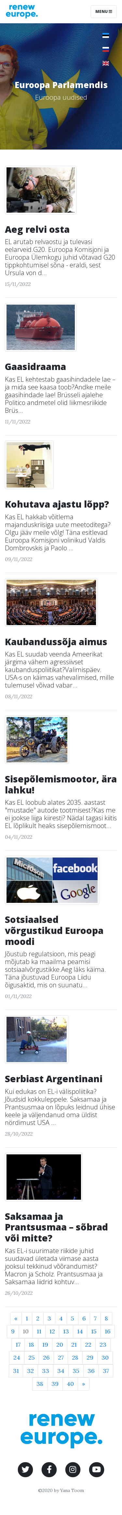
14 (80, 1331)
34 (60, 1371)
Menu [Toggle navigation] (103, 11)
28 (75, 1357)
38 (39, 1383)
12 (52, 1331)
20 (59, 1344)
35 (76, 1371)
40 (70, 1383)
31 (16, 1371)
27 (61, 1357)
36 (91, 1371)
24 (16, 1357)
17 (18, 1344)
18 (31, 1344)
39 (55, 1383)
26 (46, 1357)
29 (90, 1357)
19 (45, 1344)
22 (88, 1344)
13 (66, 1331)
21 (74, 1344)
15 (94, 1331)
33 (45, 1371)
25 (31, 1357)
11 (39, 1331)
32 (30, 1371)
